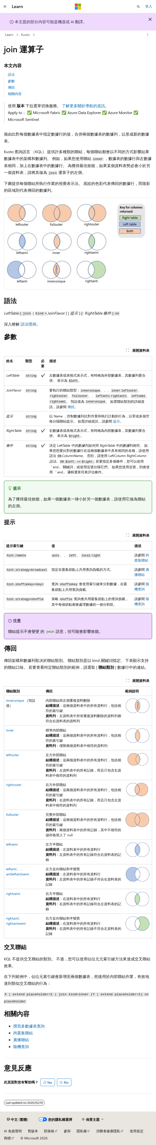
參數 (11, 81)
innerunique (15, 700)
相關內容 (15, 93)
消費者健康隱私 (108, 1131)
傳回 (11, 87)
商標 (7, 1138)
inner (10, 730)
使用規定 (136, 1131)
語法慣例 (28, 324)
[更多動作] (147, 35)
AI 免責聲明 (13, 1131)
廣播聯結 (21, 1039)
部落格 (49, 1131)
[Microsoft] (78, 6)
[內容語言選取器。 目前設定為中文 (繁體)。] (17, 1120)
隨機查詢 (21, 1046)
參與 (67, 1131)
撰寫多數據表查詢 (29, 1025)
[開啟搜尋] (138, 6)
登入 (148, 6)
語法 (11, 74)
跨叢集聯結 (23, 1032)
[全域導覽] (5, 6)
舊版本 (33, 1131)
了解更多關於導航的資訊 (83, 105)
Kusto (25, 34)
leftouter (12, 755)
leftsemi (12, 844)
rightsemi (13, 893)
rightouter (13, 784)
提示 (116, 421)
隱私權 (82, 1131)
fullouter (12, 814)
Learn (9, 34)
